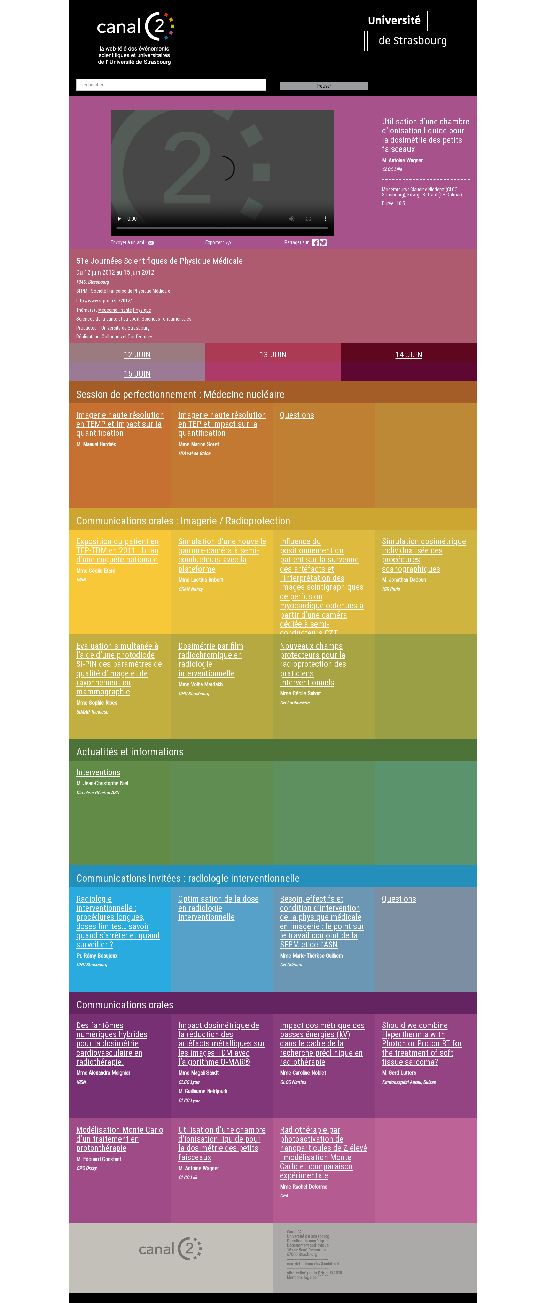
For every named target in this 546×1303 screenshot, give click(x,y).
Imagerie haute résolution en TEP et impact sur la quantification (222, 424)
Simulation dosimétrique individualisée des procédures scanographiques (424, 555)
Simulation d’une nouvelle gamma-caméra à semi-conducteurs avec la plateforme (222, 555)
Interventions (98, 772)
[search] (171, 85)
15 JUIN (137, 374)
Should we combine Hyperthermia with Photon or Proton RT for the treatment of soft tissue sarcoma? (422, 1043)
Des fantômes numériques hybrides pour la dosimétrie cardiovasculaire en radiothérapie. (111, 1043)
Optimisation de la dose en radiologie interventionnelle (218, 908)
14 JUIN (409, 355)
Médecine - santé (115, 310)
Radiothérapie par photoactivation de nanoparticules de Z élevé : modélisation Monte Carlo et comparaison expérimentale (323, 1153)
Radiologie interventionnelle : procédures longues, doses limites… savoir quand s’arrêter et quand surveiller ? (118, 922)
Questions (297, 415)
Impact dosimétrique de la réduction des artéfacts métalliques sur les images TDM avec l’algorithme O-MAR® (221, 1043)
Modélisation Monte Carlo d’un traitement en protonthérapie (119, 1139)
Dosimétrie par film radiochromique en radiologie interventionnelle (210, 659)
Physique (142, 310)
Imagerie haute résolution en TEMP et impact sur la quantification (120, 424)
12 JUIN (137, 355)
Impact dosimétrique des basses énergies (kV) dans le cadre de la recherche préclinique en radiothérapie (322, 1043)
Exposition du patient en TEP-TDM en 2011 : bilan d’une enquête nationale (117, 551)
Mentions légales (302, 1277)
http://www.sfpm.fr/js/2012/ (104, 300)
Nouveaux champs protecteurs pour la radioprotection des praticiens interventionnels (313, 664)
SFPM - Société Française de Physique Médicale (123, 291)
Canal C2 (294, 1231)
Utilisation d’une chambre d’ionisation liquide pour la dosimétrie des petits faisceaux (222, 1143)
